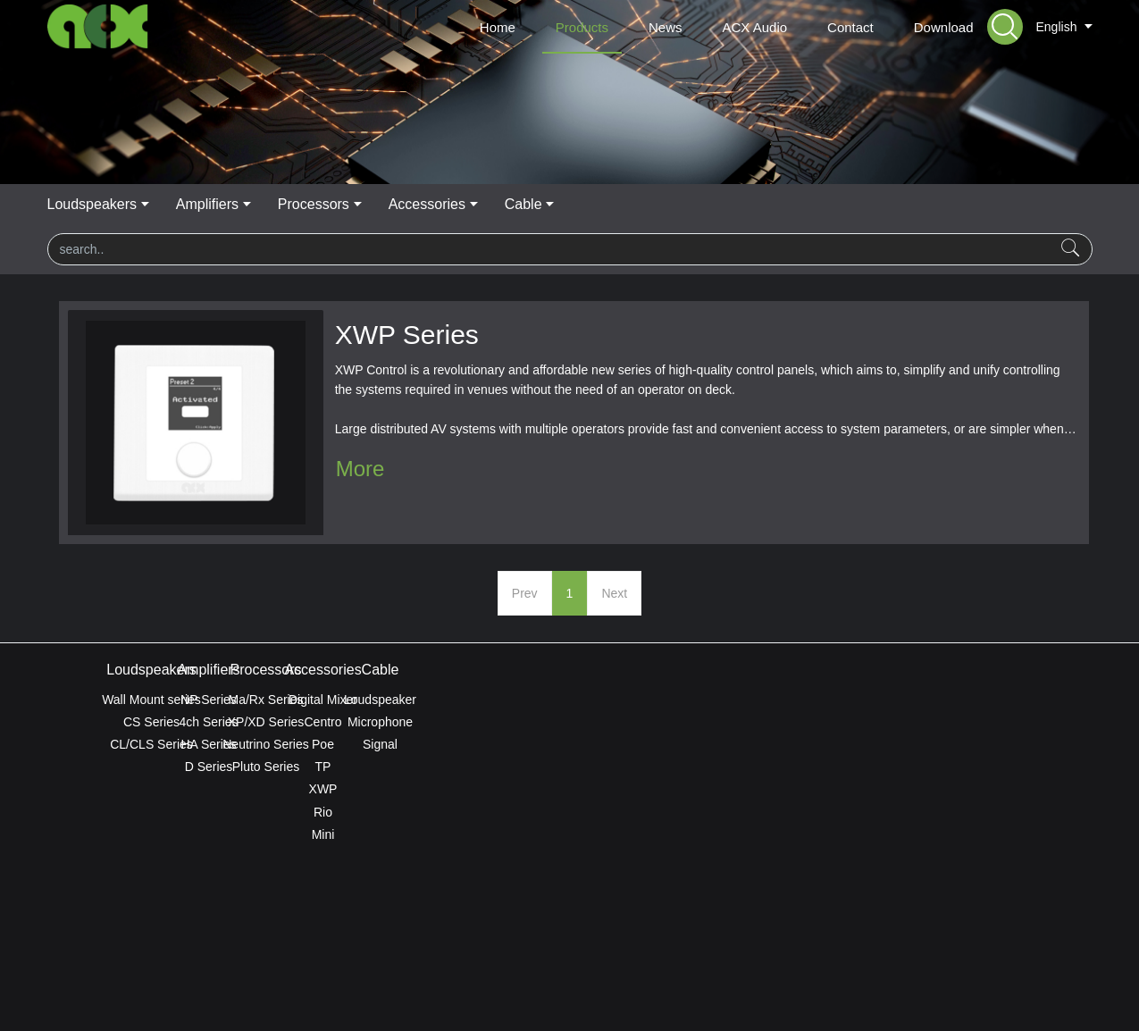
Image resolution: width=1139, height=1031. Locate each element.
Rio (778, 812)
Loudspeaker (987, 699)
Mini (779, 834)
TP (779, 766)
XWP (779, 789)
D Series (361, 766)
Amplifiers (466, 204)
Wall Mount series (151, 699)
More (360, 469)
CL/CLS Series (151, 744)
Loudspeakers (347, 204)
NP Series (360, 699)
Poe (778, 744)
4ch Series (360, 722)
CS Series (151, 722)
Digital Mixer (778, 699)
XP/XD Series (570, 722)
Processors (575, 204)
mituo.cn (676, 992)
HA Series (360, 744)
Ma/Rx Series (569, 699)
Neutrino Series (569, 744)
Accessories (692, 204)
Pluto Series (569, 766)
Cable (792, 204)
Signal (987, 744)
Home (497, 27)
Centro (778, 722)
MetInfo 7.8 (541, 992)
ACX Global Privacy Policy (569, 970)
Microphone (987, 722)
